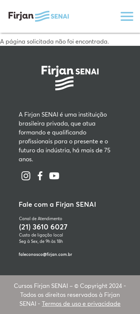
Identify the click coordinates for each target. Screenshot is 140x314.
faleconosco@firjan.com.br (45, 254)
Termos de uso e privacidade (81, 303)
